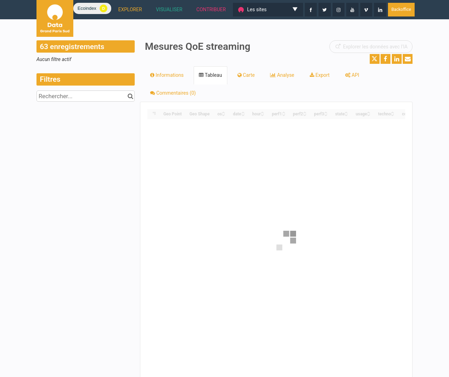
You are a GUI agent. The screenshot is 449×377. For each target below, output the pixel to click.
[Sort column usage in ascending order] (368, 112)
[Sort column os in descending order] (223, 114)
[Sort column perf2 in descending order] (305, 114)
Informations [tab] (166, 75)
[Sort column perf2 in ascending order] (305, 112)
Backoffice (401, 9)
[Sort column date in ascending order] (243, 112)
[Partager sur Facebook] (385, 59)
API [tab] (352, 75)
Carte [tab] (246, 75)
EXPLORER (130, 9)
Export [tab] (320, 75)
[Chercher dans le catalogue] (130, 96)
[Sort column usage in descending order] (368, 114)
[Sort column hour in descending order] (262, 114)
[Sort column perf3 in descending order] (326, 114)
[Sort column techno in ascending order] (392, 112)
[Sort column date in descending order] (243, 114)
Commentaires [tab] (173, 93)
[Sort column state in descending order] (346, 114)
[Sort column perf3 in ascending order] (326, 112)
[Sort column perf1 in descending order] (284, 114)
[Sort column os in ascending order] (223, 112)
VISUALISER (169, 9)
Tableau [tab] (210, 75)
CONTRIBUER (211, 9)
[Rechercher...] (85, 96)
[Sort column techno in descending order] (392, 114)
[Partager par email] (408, 59)
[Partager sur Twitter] (375, 59)
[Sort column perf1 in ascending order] (284, 112)
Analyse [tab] (282, 75)
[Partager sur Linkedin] (397, 59)
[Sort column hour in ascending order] (262, 112)
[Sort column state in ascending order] (346, 112)
